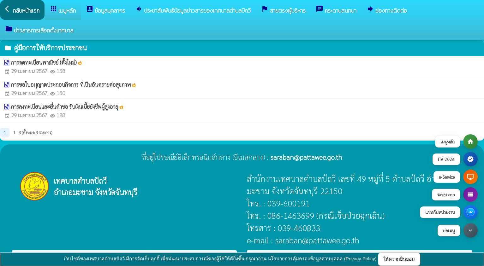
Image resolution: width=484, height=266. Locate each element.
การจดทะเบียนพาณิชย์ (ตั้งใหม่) (46, 62)
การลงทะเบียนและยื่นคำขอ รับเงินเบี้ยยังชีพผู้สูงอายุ (67, 106)
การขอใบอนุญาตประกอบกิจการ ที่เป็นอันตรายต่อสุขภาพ (73, 84)
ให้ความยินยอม (399, 259)
